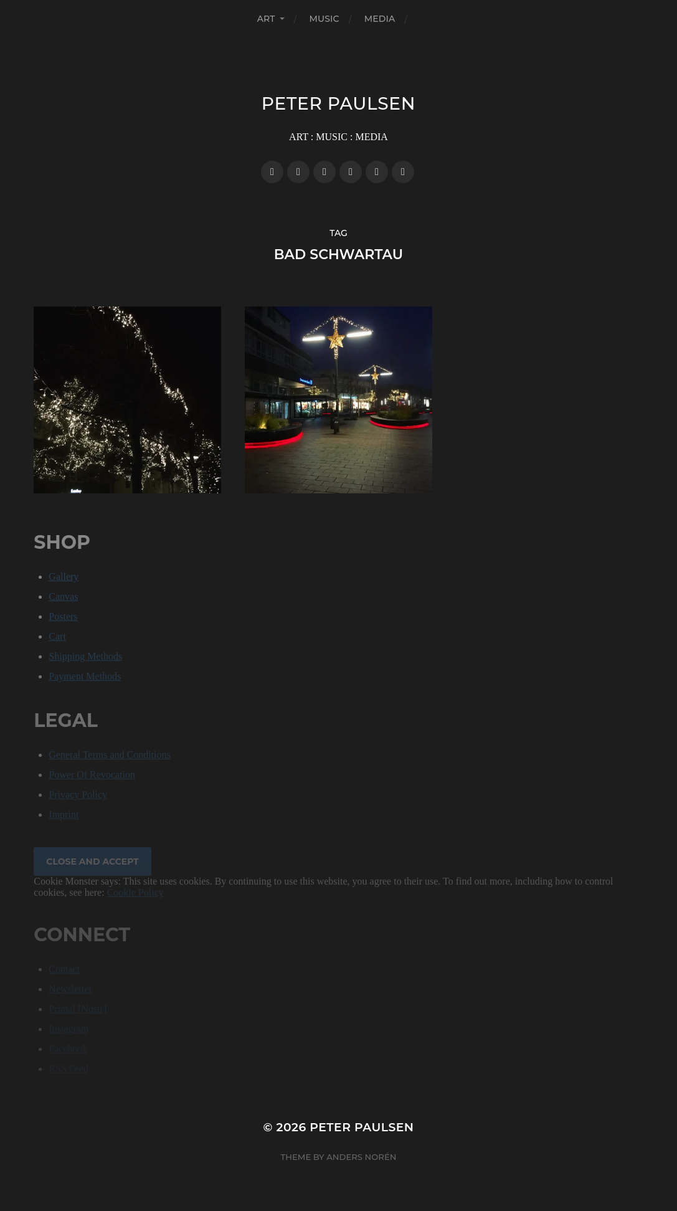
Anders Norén (361, 1157)
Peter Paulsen (338, 103)
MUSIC (324, 18)
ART (266, 18)
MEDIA (379, 18)
